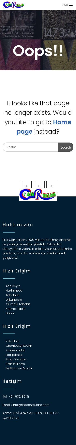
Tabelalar (12, 295)
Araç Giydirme (16, 359)
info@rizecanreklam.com (31, 405)
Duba (10, 313)
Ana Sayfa (13, 286)
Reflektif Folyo (15, 364)
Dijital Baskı (14, 300)
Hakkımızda (14, 290)
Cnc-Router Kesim (19, 346)
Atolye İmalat (15, 350)
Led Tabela (14, 355)
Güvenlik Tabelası (18, 304)
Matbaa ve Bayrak (19, 368)
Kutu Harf (12, 341)
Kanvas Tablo (16, 309)
